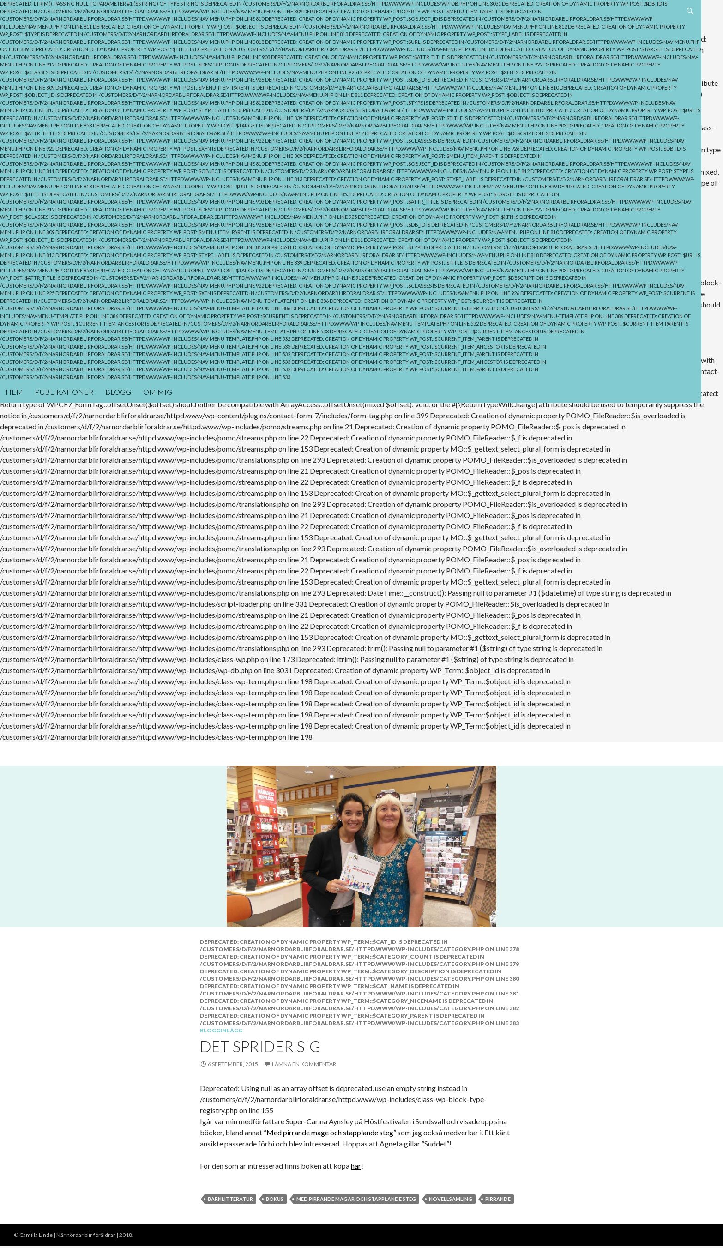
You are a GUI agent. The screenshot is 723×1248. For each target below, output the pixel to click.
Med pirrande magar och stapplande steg (356, 1198)
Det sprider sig (260, 1045)
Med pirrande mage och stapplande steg (329, 1131)
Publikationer (64, 361)
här (356, 1164)
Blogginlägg (221, 1029)
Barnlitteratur (230, 1198)
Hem (14, 361)
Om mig (157, 361)
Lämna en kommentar (304, 1063)
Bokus (274, 1198)
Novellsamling (450, 1198)
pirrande (498, 1198)
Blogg (118, 361)
